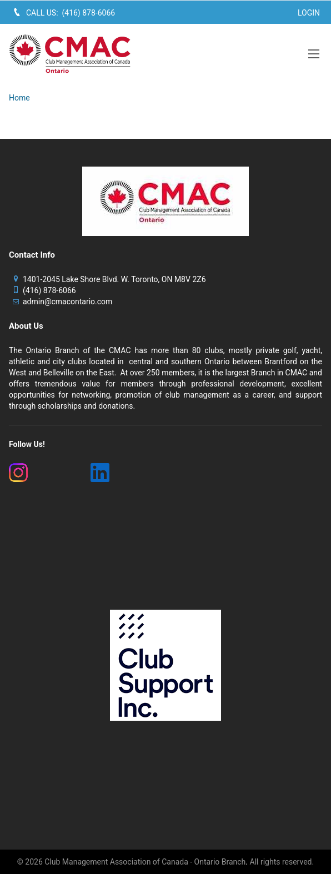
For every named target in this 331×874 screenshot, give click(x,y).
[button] (313, 53)
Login (309, 12)
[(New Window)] (43, 472)
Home (19, 97)
